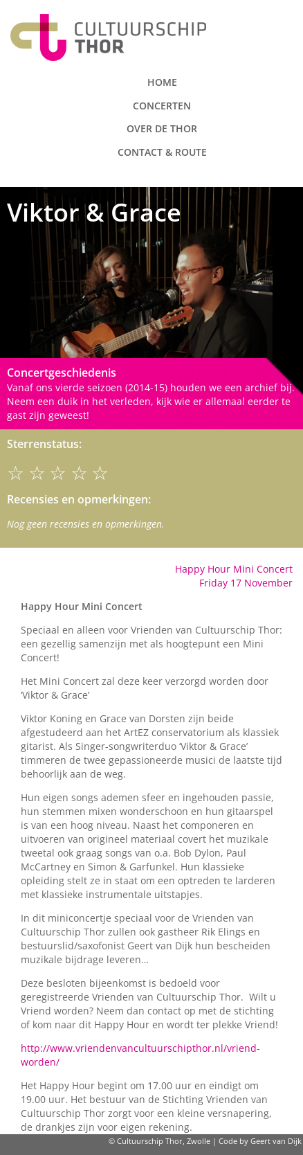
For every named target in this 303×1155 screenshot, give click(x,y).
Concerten (162, 105)
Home (162, 82)
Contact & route (162, 152)
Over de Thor (162, 128)
